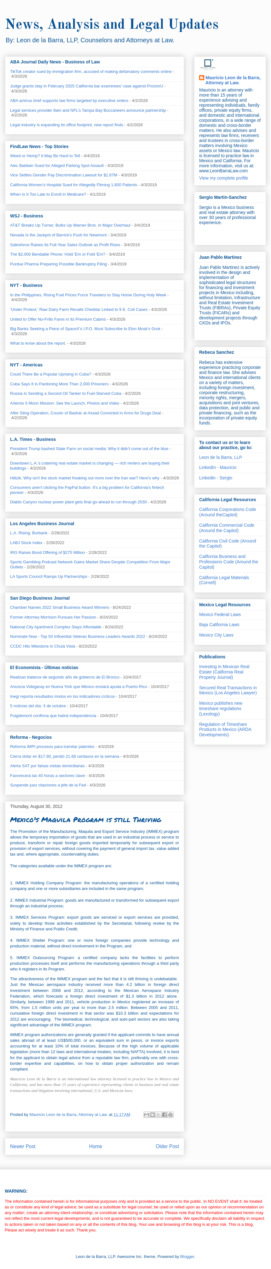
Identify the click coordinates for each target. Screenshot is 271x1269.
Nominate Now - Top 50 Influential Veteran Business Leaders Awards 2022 (77, 636)
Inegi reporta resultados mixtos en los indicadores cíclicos (62, 696)
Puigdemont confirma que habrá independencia (53, 715)
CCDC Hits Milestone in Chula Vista (42, 646)
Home (95, 1146)
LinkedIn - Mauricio (217, 467)
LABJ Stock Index (26, 542)
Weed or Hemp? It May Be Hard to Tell (45, 155)
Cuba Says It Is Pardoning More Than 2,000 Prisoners (59, 384)
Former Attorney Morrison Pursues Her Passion (53, 617)
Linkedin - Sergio (215, 477)
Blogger (187, 1256)
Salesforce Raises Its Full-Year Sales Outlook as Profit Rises (65, 244)
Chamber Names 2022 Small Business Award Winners (59, 607)
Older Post (167, 1146)
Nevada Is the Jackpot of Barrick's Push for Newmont (58, 235)
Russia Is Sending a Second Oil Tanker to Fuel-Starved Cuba (65, 393)
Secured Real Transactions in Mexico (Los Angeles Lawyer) (228, 690)
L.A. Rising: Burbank (29, 533)
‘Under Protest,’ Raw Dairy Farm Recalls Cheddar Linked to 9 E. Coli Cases (78, 309)
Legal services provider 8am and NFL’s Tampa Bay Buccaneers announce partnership (88, 110)
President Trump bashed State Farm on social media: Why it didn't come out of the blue (89, 448)
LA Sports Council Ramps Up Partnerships (48, 576)
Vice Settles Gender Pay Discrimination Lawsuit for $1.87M (63, 175)
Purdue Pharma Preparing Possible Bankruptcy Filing (58, 264)
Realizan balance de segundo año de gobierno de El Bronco (64, 677)
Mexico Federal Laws (220, 614)
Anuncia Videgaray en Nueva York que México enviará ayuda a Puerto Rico (78, 686)
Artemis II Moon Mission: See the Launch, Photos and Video (64, 403)
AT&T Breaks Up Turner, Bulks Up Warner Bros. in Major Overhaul (70, 225)
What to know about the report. (38, 343)
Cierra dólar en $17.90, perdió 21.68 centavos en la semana (64, 756)
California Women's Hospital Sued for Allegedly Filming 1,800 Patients (73, 184)
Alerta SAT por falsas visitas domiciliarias (47, 765)
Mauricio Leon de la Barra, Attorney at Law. (233, 80)
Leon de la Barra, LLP (220, 457)
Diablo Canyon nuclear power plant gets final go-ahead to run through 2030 (78, 502)
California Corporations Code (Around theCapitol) (227, 512)
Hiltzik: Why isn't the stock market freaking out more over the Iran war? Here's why (84, 478)
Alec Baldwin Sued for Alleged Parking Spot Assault (57, 165)
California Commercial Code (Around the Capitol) (226, 528)
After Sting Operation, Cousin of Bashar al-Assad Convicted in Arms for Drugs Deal (85, 413)
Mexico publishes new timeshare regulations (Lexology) (220, 708)
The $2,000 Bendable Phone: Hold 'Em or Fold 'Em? (57, 254)
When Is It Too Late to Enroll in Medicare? (48, 194)
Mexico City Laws (216, 634)
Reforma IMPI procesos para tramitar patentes (52, 746)
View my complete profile (223, 178)
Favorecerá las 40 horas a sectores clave (47, 775)
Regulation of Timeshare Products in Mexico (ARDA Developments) (225, 730)
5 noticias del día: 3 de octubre (38, 705)
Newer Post (23, 1146)
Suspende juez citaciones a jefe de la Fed (48, 785)
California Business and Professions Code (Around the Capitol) (228, 562)
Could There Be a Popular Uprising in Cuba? (50, 374)
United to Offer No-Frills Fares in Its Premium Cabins (58, 319)
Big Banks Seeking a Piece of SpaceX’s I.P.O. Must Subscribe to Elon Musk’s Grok (85, 328)
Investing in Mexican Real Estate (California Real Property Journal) (224, 672)
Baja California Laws (219, 624)
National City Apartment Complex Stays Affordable (55, 627)
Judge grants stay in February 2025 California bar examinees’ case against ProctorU (86, 86)
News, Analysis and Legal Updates (111, 25)
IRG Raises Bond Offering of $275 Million (47, 552)
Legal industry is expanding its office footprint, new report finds (66, 124)
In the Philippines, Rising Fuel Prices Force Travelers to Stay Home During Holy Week (88, 295)
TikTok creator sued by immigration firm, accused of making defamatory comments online (91, 71)
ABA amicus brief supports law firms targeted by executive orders (69, 100)
